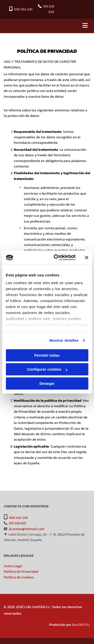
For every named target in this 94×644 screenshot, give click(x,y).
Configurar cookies (47, 369)
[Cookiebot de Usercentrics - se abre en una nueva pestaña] (56, 257)
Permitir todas (47, 355)
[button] (75, 26)
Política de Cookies (19, 577)
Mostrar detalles (64, 340)
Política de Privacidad (21, 571)
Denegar (46, 383)
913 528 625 (48, 9)
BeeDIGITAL (81, 624)
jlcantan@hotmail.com (26, 529)
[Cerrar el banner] (86, 257)
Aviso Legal (13, 566)
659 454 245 (23, 9)
